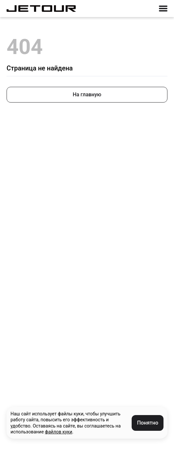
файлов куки (58, 431)
